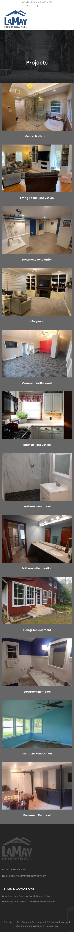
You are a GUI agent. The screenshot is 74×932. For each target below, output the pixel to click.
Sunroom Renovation (37, 753)
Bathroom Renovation (37, 568)
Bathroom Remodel (37, 506)
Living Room (37, 321)
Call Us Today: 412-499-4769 (37, 2)
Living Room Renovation (37, 198)
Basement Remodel (37, 815)
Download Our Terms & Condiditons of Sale (26, 896)
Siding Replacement (37, 630)
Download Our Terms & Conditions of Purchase (28, 901)
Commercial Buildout (37, 383)
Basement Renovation (37, 259)
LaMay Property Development (30, 922)
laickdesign (52, 925)
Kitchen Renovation (37, 445)
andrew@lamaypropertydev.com (27, 875)
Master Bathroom (37, 136)
